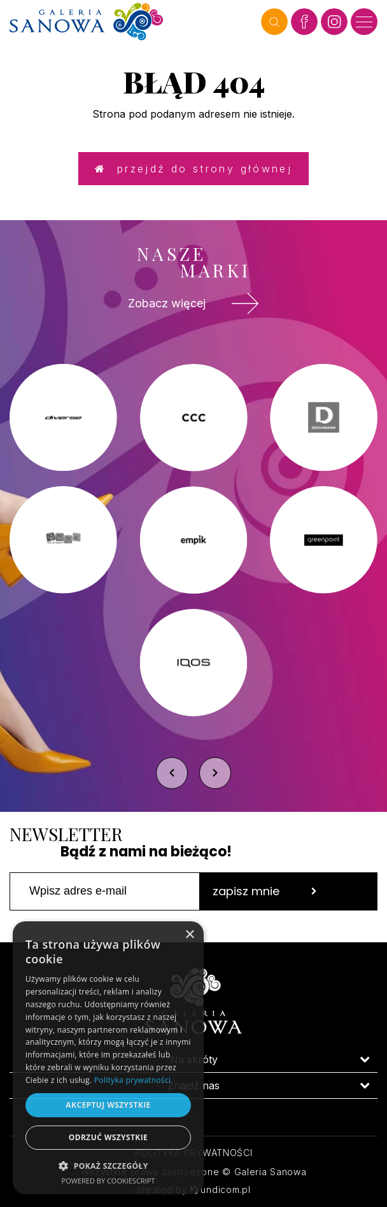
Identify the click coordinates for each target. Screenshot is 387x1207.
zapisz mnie (265, 891)
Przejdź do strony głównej (193, 168)
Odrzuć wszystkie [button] (108, 1137)
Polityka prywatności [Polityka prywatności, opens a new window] (132, 1080)
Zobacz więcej (193, 303)
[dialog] (108, 1057)
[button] (108, 1165)
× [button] (189, 935)
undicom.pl (220, 1189)
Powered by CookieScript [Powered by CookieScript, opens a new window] (108, 1180)
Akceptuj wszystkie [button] (108, 1104)
